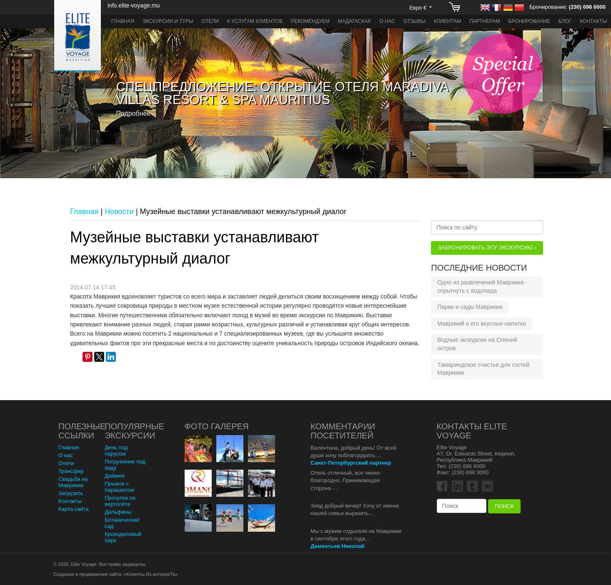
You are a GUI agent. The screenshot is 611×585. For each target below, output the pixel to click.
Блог (565, 21)
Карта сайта (73, 509)
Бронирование (529, 21)
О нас (387, 21)
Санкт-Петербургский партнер (351, 463)
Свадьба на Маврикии (73, 482)
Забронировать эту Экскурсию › (487, 247)
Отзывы (414, 21)
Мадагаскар (354, 21)
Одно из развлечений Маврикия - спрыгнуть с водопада (482, 286)
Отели (210, 21)
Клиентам (447, 21)
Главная (122, 21)
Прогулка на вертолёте (120, 501)
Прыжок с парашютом (119, 486)
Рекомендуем (310, 21)
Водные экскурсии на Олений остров (477, 343)
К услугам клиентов (255, 21)
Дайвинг (115, 476)
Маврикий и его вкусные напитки (481, 323)
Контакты (593, 21)
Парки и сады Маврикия (469, 307)
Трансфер (71, 471)
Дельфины (118, 512)
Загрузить (70, 493)
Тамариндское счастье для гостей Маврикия (483, 368)
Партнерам (484, 21)
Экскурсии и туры (168, 21)
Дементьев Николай (337, 546)
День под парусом (116, 450)
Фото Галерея (217, 426)
